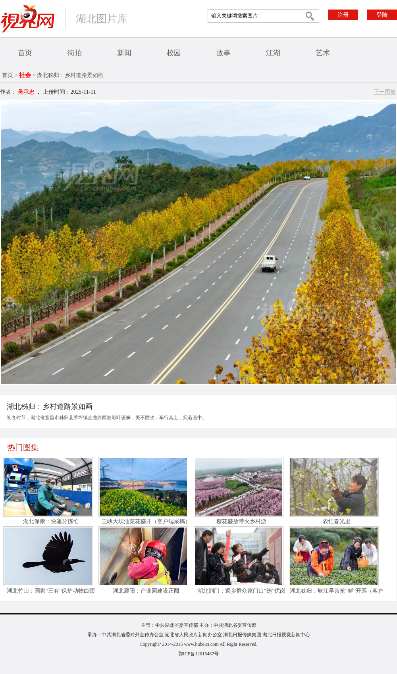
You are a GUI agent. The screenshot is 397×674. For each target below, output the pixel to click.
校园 (174, 53)
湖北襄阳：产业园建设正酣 (146, 591)
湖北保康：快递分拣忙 (51, 521)
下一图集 (385, 92)
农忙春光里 (337, 521)
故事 (223, 53)
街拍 (74, 53)
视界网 (27, 18)
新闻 (124, 53)
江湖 (273, 53)
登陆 (381, 15)
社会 (25, 75)
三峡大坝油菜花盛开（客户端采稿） (146, 521)
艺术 (323, 53)
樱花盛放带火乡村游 (241, 521)
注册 (343, 15)
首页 (25, 53)
